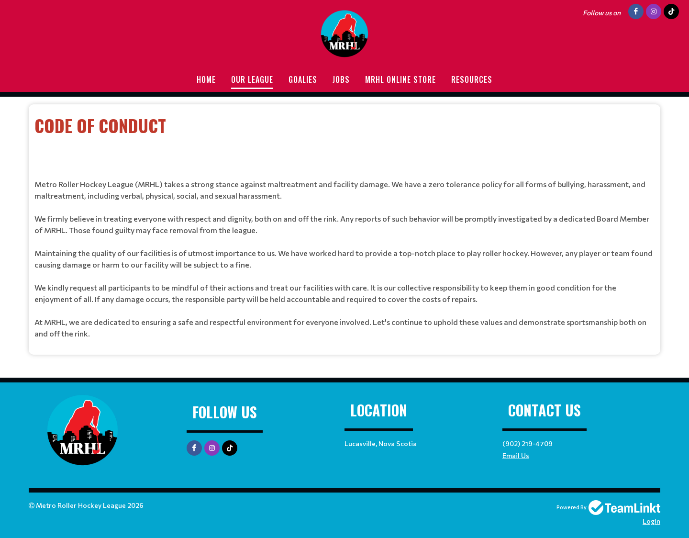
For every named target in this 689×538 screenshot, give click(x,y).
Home (206, 79)
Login (651, 521)
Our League (252, 79)
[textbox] (344, 138)
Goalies (303, 79)
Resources (471, 79)
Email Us (515, 455)
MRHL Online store (400, 79)
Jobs (341, 79)
